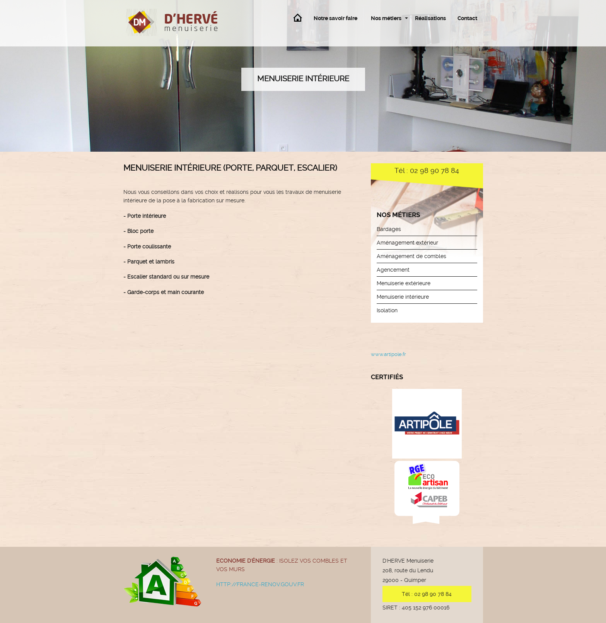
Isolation (387, 310)
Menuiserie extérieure (403, 283)
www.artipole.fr (388, 354)
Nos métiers (386, 18)
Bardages (389, 229)
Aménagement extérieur (407, 243)
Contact (467, 18)
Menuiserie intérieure (403, 297)
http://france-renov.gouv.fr (260, 584)
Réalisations (430, 18)
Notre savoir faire (335, 18)
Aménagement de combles (411, 256)
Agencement (393, 270)
